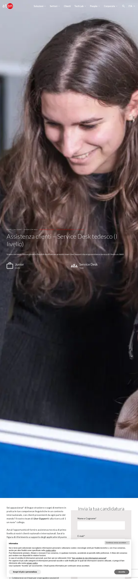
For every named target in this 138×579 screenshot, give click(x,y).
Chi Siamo (17, 229)
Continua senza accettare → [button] (117, 543)
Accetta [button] (121, 572)
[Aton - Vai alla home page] (8, 6)
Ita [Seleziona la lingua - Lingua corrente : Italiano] (132, 6)
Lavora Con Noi (30, 229)
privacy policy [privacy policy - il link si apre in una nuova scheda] (32, 563)
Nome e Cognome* (86, 518)
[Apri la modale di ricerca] (123, 6)
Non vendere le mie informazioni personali (89, 558)
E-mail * (81, 536)
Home (9, 229)
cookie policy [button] (51, 550)
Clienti (67, 6)
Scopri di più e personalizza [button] (25, 572)
